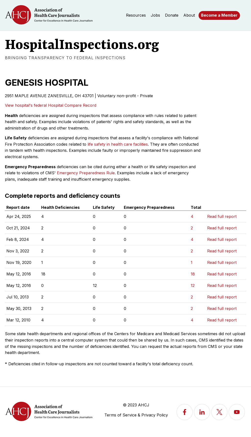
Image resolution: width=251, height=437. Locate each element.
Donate (171, 15)
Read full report (222, 216)
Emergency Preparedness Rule (86, 172)
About (189, 15)
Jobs (155, 15)
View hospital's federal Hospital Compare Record (50, 105)
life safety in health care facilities (118, 144)
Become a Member (219, 15)
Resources (136, 15)
